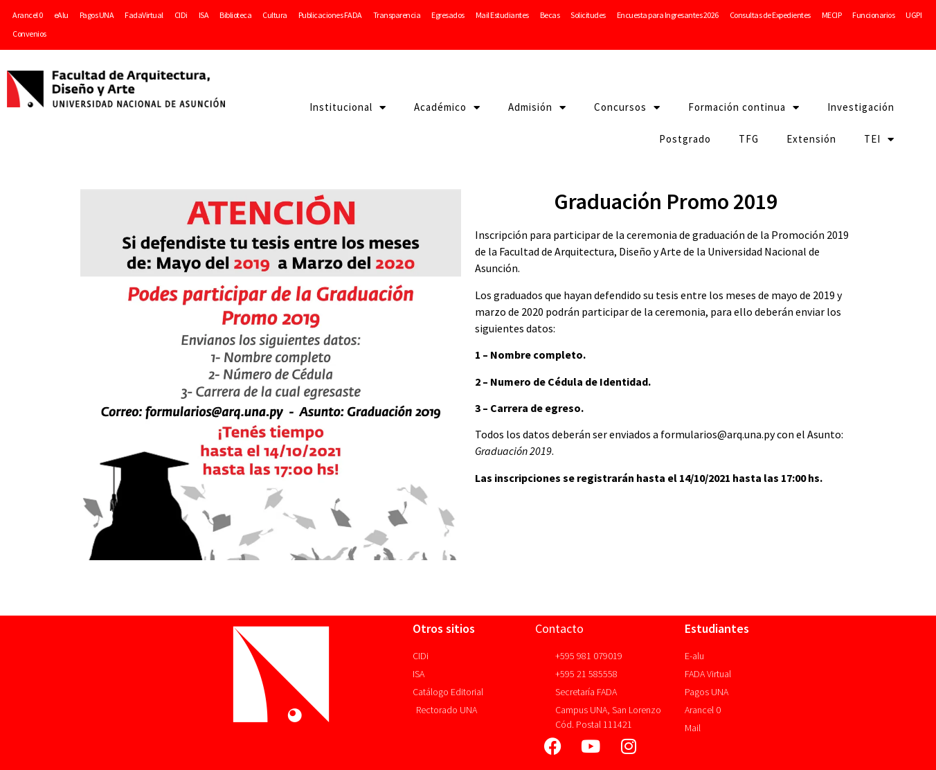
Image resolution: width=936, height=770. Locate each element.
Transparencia (397, 15)
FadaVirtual (144, 15)
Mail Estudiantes (502, 15)
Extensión (811, 138)
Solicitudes (588, 15)
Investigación (860, 107)
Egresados (448, 15)
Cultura (274, 15)
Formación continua (744, 108)
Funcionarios (873, 15)
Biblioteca (235, 15)
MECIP (832, 15)
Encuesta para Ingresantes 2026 (668, 15)
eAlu (61, 15)
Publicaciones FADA (330, 15)
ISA (204, 15)
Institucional (347, 108)
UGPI (913, 15)
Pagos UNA (97, 15)
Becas (550, 15)
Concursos (627, 108)
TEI (879, 139)
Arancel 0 (27, 15)
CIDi (181, 15)
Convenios (29, 33)
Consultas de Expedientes (770, 15)
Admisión (537, 108)
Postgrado (685, 138)
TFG (749, 138)
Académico (447, 108)
